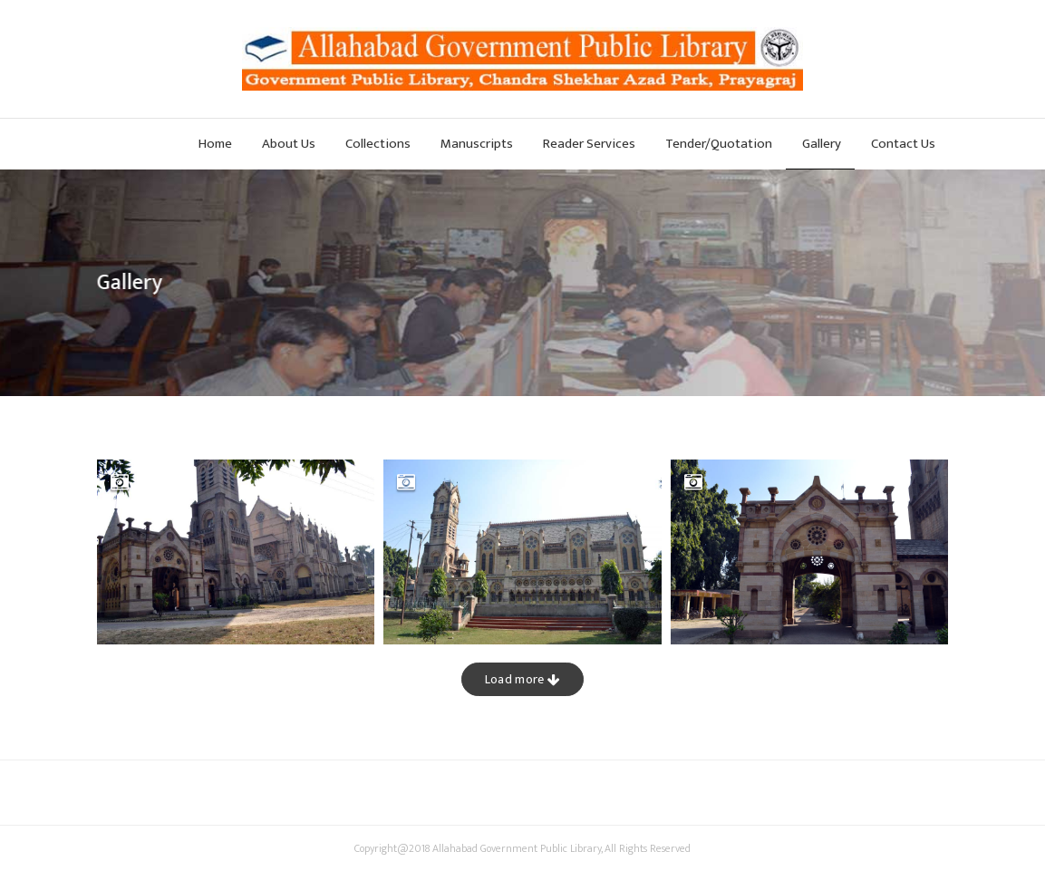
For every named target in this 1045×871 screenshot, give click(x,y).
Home (215, 143)
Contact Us (903, 143)
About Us (288, 143)
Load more (522, 679)
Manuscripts (476, 143)
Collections (378, 143)
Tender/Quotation (718, 143)
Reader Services (589, 143)
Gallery (821, 143)
